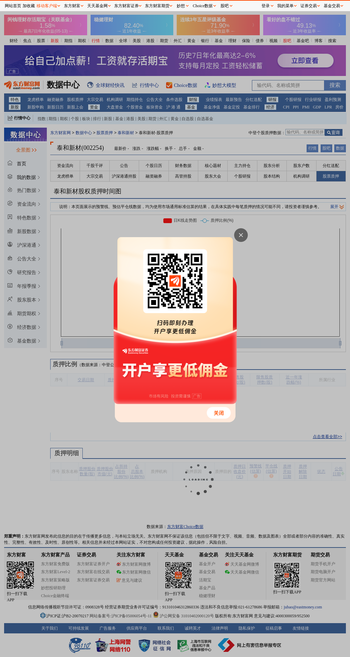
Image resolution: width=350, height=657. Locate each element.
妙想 (181, 5)
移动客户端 (47, 5)
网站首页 (13, 5)
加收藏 (29, 5)
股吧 (224, 5)
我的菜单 (285, 5)
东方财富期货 (157, 5)
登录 (265, 5)
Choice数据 (203, 5)
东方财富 (72, 5)
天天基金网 (97, 5)
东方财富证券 (126, 5)
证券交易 (308, 5)
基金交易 (332, 5)
